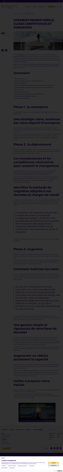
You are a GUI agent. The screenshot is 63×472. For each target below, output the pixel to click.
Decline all (54, 465)
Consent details (4, 467)
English (3, 458)
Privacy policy (12, 467)
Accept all (54, 462)
